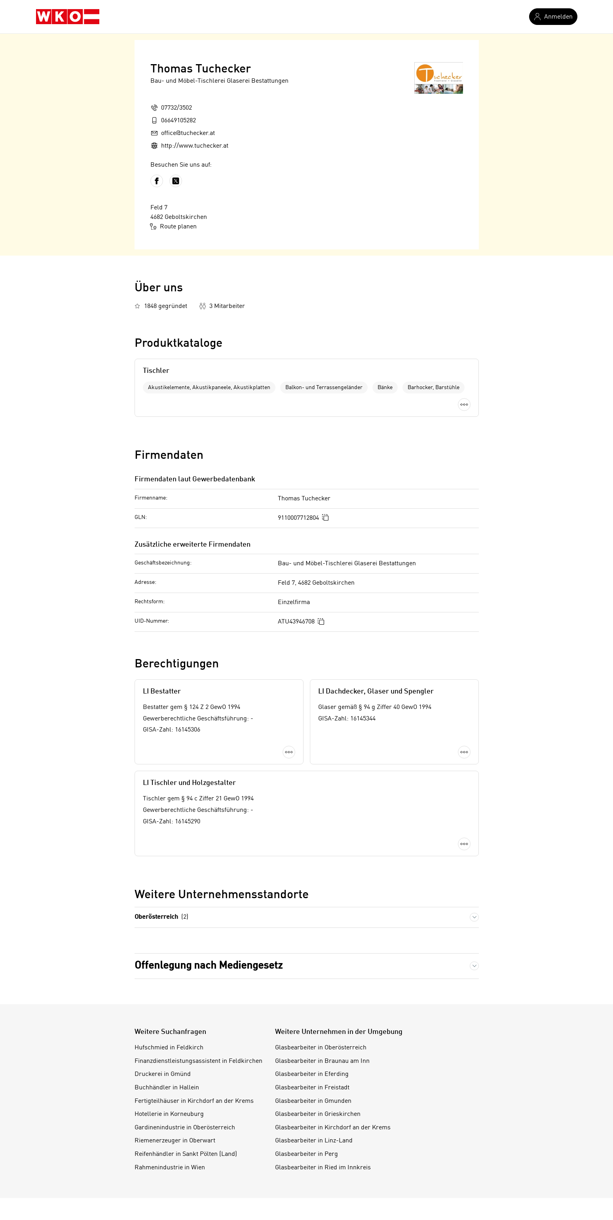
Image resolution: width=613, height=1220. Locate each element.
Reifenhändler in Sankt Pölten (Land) (186, 1154)
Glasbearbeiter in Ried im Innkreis (323, 1168)
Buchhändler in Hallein (167, 1088)
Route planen (173, 226)
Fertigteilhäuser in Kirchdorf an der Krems (194, 1101)
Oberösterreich (161, 917)
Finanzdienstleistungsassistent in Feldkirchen (198, 1061)
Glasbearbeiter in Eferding (312, 1074)
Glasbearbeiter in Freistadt (312, 1088)
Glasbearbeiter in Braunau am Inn (322, 1061)
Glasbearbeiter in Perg (306, 1154)
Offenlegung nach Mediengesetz (209, 966)
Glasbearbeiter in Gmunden (313, 1101)
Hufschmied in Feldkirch (169, 1048)
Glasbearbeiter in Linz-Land (314, 1141)
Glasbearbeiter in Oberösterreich (320, 1048)
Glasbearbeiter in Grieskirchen (318, 1114)
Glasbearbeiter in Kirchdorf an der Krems (333, 1128)
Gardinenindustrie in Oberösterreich (185, 1128)
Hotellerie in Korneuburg (169, 1114)
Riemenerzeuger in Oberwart (175, 1141)
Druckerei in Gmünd (163, 1074)
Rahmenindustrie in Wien (170, 1168)
